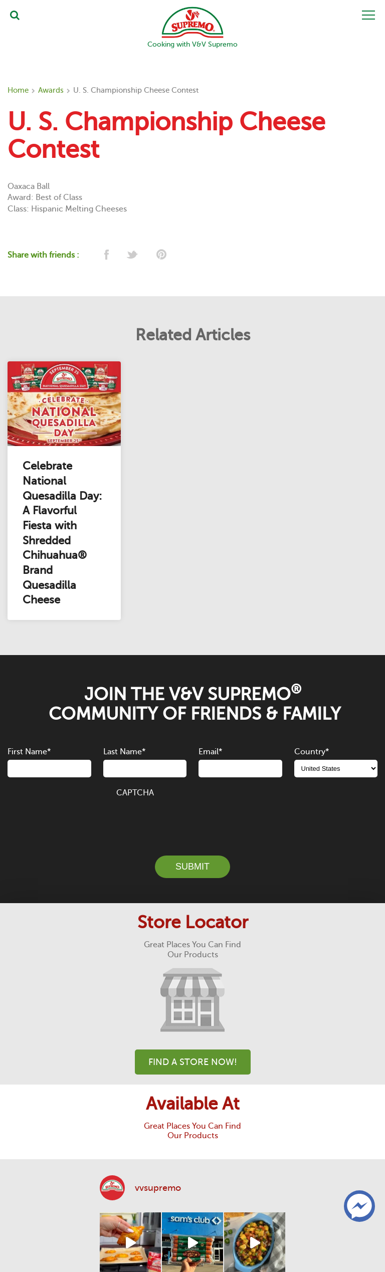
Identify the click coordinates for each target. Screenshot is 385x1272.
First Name (29, 751)
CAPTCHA (135, 792)
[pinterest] (160, 255)
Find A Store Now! (192, 1062)
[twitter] (133, 255)
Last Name (124, 751)
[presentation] (192, 820)
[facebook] (105, 255)
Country (311, 751)
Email (210, 751)
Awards (51, 90)
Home (18, 90)
